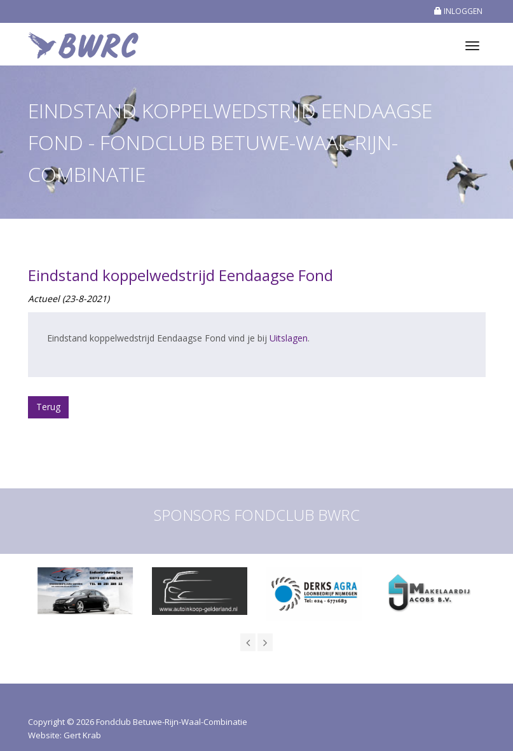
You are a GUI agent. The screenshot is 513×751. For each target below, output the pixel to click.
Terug (48, 407)
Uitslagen (289, 338)
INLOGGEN (458, 11)
